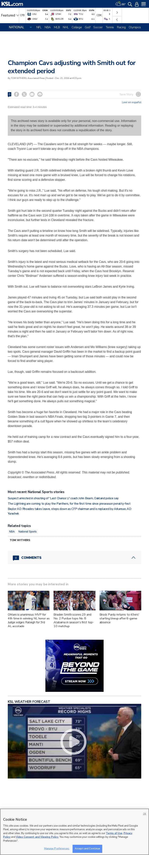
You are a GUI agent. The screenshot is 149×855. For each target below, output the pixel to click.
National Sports (27, 531)
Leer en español (131, 102)
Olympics (135, 27)
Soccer (97, 27)
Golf (87, 27)
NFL (39, 27)
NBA (48, 27)
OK (144, 813)
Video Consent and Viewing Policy (37, 837)
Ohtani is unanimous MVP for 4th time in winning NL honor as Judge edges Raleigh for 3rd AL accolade (29, 620)
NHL (65, 27)
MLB (57, 27)
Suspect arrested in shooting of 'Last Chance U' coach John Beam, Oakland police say (63, 498)
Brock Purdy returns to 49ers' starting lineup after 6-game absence (119, 618)
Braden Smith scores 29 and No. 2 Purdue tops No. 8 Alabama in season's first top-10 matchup (74, 620)
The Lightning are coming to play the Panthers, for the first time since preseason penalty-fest (69, 504)
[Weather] (120, 4)
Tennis (110, 27)
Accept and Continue (87, 848)
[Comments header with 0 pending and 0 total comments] (74, 557)
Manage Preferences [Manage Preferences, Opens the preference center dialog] (56, 848)
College (77, 27)
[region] (74, 832)
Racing (121, 27)
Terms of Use (114, 833)
